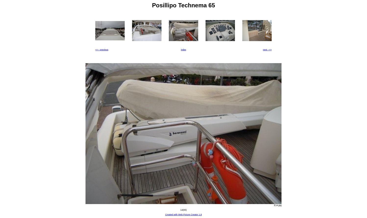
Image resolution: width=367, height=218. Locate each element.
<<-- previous (101, 49)
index (183, 49)
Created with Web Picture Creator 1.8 (183, 214)
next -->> (267, 49)
